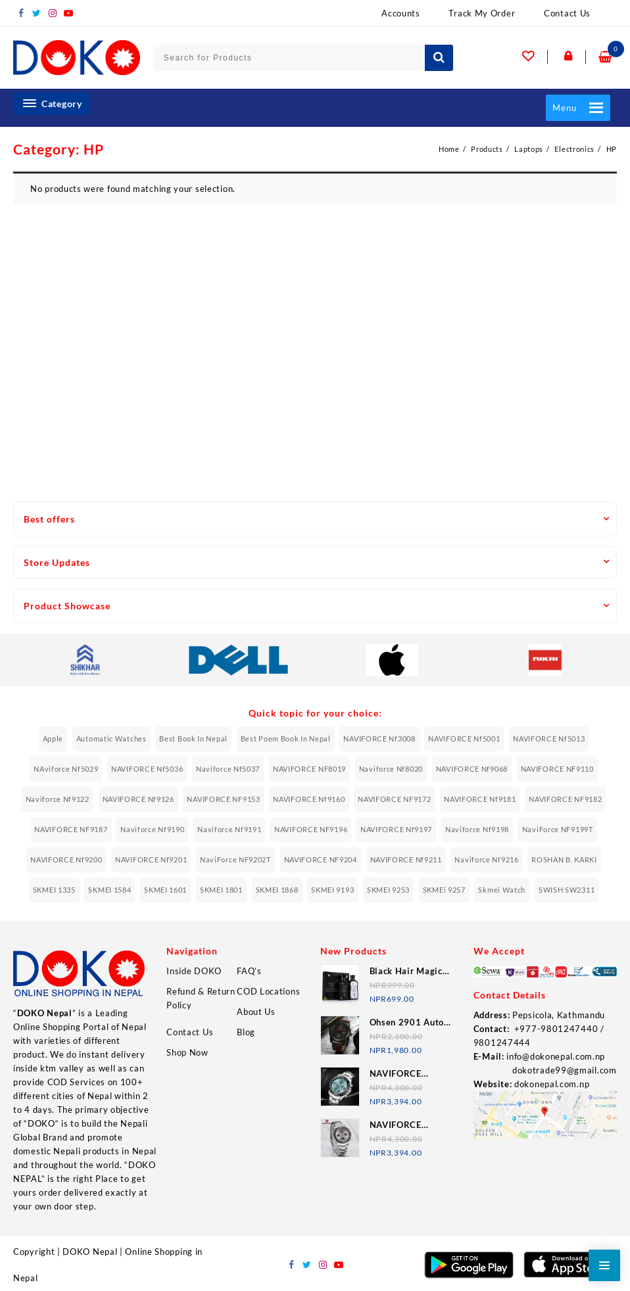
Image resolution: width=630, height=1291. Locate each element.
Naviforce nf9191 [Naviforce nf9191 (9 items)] (229, 829)
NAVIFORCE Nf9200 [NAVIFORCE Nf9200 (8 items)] (66, 859)
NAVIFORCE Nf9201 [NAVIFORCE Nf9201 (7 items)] (151, 859)
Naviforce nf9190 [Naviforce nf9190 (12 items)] (152, 829)
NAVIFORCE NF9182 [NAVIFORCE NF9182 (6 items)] (565, 799)
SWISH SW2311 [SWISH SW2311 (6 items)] (566, 889)
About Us (256, 1011)
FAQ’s (249, 971)
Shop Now (187, 1052)
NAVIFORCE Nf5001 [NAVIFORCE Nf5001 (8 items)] (464, 738)
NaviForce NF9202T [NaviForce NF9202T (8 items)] (235, 859)
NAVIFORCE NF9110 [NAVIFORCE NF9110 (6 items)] (557, 768)
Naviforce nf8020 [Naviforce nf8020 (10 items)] (391, 768)
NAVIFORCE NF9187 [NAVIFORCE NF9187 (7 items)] (70, 829)
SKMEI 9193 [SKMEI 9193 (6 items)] (332, 889)
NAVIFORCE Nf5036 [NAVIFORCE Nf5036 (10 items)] (147, 768)
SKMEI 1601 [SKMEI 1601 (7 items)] (165, 889)
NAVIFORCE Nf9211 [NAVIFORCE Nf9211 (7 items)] (406, 859)
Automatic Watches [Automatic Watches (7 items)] (111, 738)
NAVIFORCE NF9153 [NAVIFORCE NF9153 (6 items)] (223, 799)
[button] (564, 108)
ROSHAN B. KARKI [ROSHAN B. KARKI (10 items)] (564, 859)
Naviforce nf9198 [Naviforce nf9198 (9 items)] (477, 829)
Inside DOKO (194, 971)
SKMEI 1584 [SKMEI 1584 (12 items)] (109, 889)
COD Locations (268, 991)
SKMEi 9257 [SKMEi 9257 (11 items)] (444, 889)
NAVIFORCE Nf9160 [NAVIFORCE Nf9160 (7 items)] (309, 799)
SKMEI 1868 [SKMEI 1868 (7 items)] (277, 889)
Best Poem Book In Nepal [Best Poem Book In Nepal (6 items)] (286, 738)
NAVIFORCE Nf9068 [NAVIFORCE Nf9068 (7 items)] (472, 768)
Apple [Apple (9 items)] (53, 738)
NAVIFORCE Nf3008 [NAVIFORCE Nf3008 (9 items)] (379, 738)
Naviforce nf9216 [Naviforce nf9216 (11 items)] (486, 859)
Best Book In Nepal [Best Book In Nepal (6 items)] (193, 738)
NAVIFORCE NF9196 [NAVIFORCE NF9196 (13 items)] (310, 829)
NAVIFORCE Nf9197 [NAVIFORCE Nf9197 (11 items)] (396, 829)
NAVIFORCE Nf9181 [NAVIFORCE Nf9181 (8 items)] (480, 799)
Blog (246, 1032)
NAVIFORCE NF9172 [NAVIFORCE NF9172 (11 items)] (394, 799)
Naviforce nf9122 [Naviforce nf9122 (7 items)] (57, 799)
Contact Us (189, 1032)
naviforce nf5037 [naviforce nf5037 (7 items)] (228, 768)
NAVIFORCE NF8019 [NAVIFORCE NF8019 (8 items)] (309, 768)
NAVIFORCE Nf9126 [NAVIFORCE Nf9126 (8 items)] (138, 799)
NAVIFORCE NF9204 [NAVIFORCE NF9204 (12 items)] (320, 859)
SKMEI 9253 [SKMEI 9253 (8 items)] (388, 889)
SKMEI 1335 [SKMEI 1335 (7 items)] (54, 889)
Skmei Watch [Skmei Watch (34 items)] (501, 889)
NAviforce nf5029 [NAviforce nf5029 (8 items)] (66, 768)
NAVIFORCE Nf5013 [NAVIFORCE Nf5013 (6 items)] (549, 738)
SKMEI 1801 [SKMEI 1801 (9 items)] (221, 889)
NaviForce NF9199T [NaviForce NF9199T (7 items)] (557, 829)
